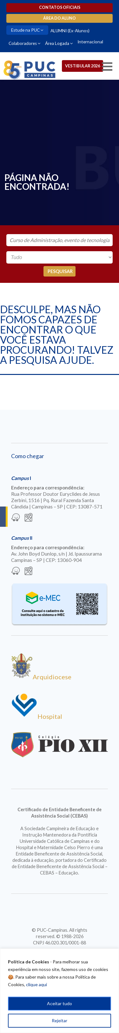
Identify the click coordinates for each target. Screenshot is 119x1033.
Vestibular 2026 (82, 65)
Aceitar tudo (59, 1003)
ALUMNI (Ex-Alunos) (69, 30)
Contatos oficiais (59, 7)
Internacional (90, 41)
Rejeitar (59, 1020)
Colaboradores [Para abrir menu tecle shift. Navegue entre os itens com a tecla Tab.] (23, 43)
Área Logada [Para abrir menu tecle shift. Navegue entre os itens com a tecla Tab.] (57, 43)
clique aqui (36, 984)
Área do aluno (59, 18)
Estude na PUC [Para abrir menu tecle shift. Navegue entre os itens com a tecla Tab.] (25, 30)
